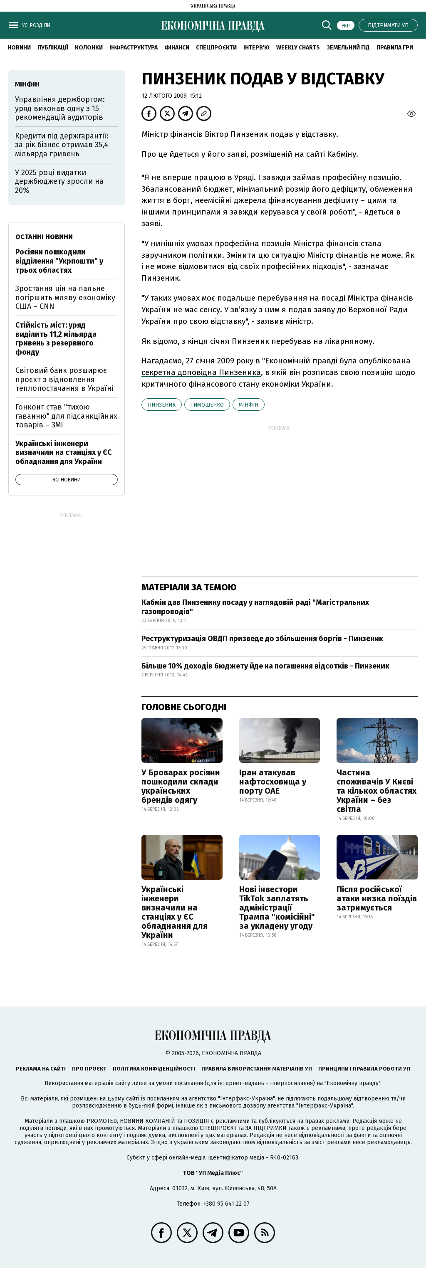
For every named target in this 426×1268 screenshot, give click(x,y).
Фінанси (176, 47)
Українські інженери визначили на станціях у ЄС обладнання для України (174, 912)
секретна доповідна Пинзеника (201, 372)
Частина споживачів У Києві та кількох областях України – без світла (376, 790)
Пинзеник (162, 405)
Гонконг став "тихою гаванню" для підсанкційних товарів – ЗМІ (66, 415)
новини (19, 47)
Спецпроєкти (216, 47)
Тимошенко (207, 405)
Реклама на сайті (41, 1069)
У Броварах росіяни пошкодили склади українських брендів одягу (180, 786)
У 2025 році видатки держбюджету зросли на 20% (59, 181)
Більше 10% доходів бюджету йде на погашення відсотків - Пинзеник (265, 666)
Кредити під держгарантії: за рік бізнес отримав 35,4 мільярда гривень (62, 144)
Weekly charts (298, 47)
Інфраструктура (133, 47)
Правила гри (394, 47)
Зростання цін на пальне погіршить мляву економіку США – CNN (65, 297)
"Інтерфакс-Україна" (246, 1098)
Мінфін (248, 405)
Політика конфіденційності (154, 1069)
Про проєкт (89, 1069)
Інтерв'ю (256, 47)
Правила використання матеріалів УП (256, 1069)
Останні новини (44, 237)
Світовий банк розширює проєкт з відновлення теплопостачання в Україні (64, 379)
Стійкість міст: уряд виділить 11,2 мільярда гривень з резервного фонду (56, 339)
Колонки (89, 47)
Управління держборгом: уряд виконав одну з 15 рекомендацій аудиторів (60, 108)
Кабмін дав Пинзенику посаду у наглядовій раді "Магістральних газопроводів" (255, 607)
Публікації (52, 47)
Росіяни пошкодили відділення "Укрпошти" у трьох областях (59, 260)
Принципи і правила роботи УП (364, 1069)
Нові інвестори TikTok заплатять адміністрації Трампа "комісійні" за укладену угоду (277, 907)
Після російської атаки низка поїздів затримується (377, 898)
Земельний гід (348, 47)
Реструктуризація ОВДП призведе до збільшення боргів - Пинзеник (262, 638)
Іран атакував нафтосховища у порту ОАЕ (272, 781)
